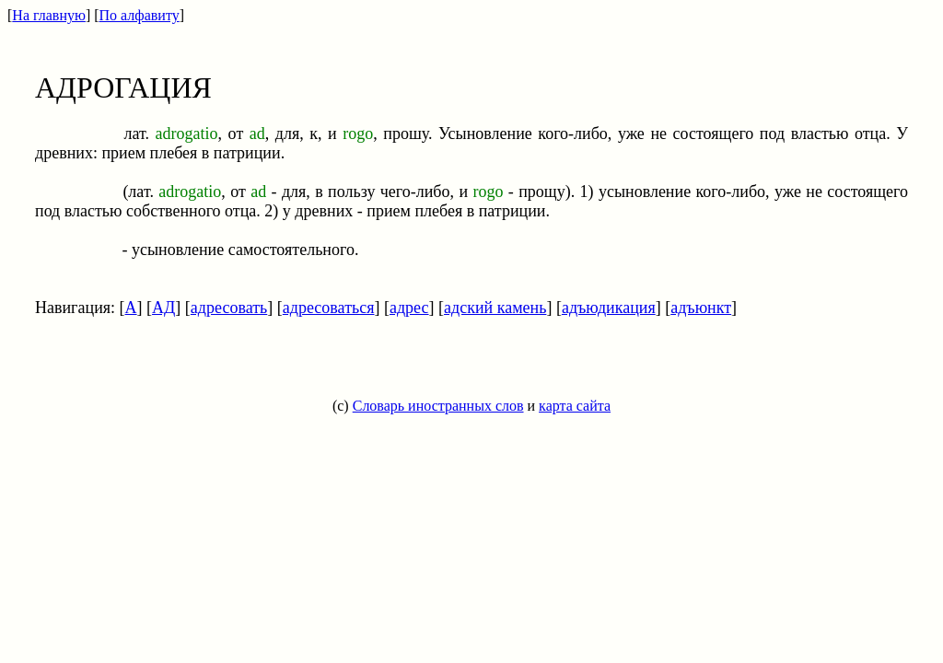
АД (163, 307)
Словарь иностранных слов (438, 405)
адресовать (229, 307)
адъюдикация (609, 307)
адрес (409, 307)
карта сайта (575, 405)
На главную (49, 15)
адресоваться (329, 307)
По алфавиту (139, 15)
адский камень (495, 307)
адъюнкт (700, 307)
